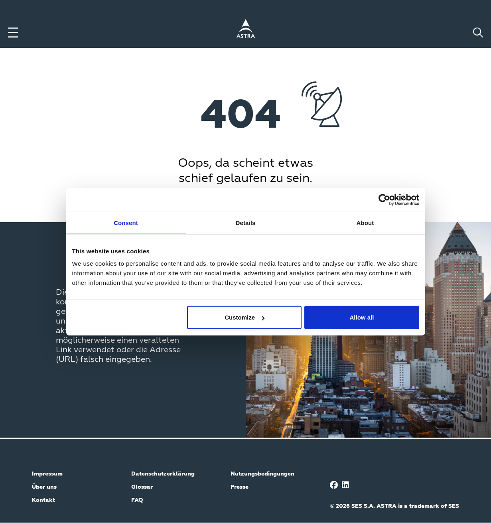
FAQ (137, 500)
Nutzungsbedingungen (262, 474)
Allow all (362, 317)
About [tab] (365, 222)
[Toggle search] (478, 32)
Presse (239, 487)
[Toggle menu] (13, 32)
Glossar (142, 487)
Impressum (47, 474)
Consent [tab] (126, 222)
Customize (244, 317)
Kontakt (43, 500)
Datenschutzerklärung (163, 474)
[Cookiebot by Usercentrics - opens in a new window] (384, 199)
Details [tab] (246, 222)
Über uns (44, 487)
